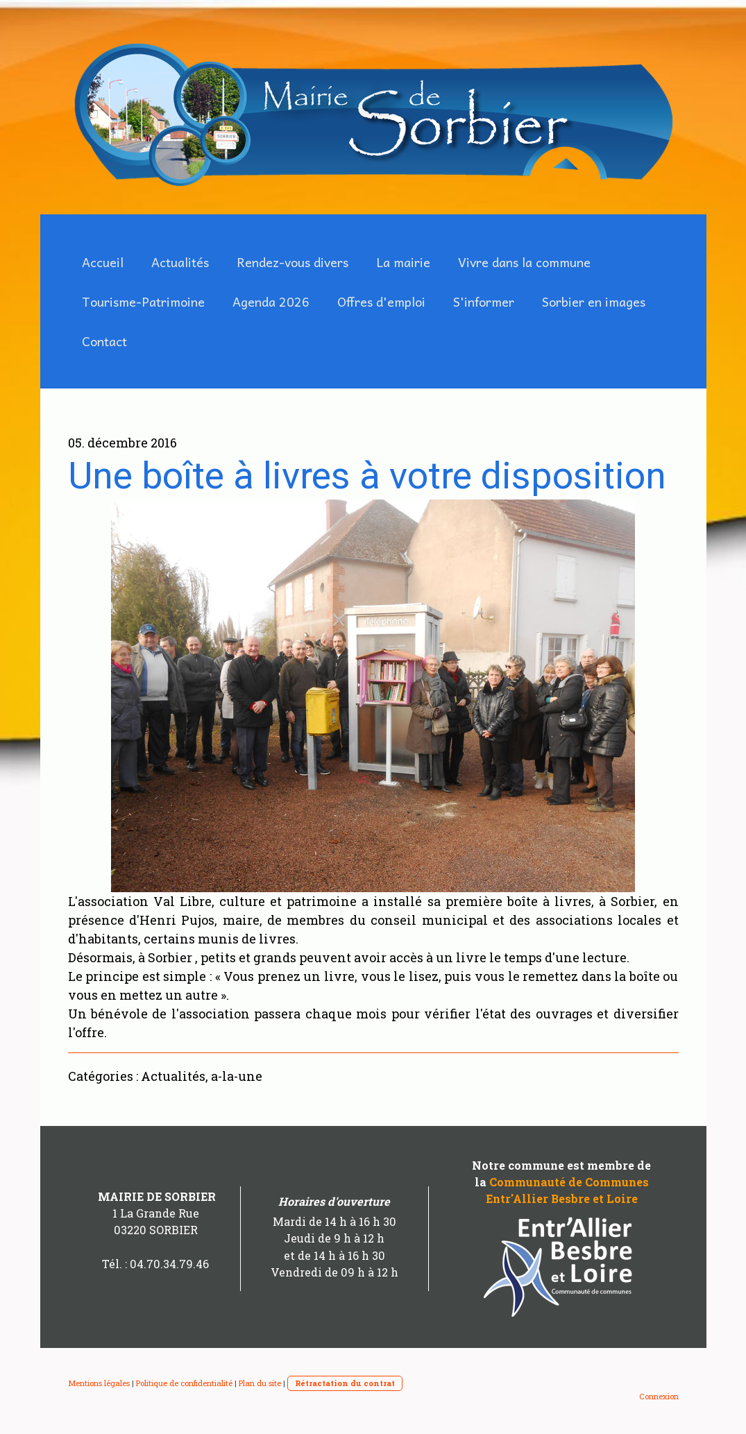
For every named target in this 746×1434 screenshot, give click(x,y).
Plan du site (260, 1383)
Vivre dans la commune (524, 262)
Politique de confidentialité (184, 1383)
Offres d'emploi (381, 301)
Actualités (180, 262)
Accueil (103, 262)
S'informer (483, 301)
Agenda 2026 (271, 301)
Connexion (659, 1396)
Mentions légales (99, 1383)
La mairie (403, 262)
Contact (104, 341)
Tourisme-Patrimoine (143, 301)
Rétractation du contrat (345, 1383)
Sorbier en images (593, 301)
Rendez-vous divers (292, 262)
